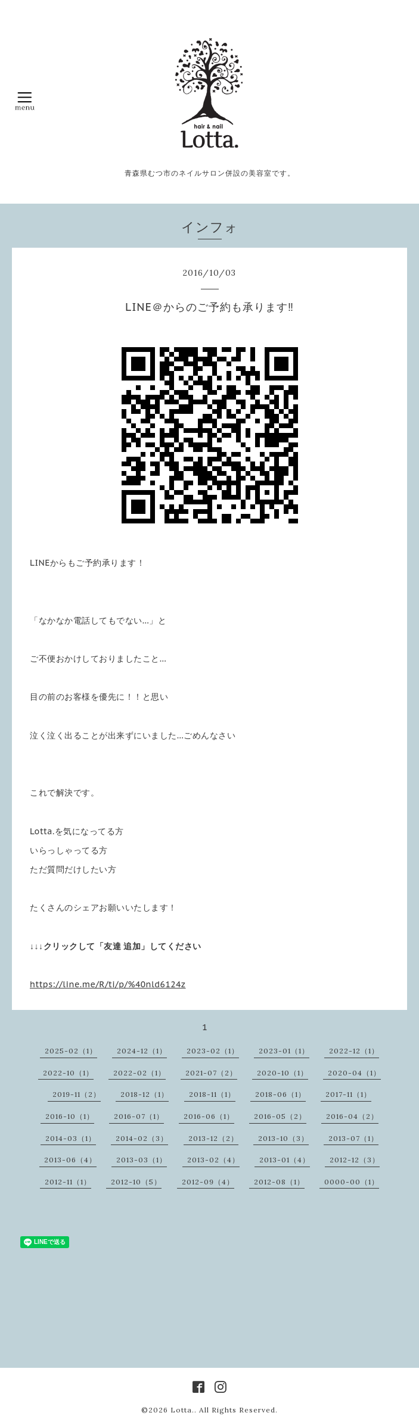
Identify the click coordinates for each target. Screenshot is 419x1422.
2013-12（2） (213, 1138)
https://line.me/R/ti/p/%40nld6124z (108, 984)
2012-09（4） (208, 1181)
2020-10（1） (282, 1072)
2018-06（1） (280, 1094)
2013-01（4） (284, 1159)
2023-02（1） (213, 1050)
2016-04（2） (352, 1116)
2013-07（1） (353, 1138)
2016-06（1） (209, 1116)
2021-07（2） (211, 1072)
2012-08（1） (279, 1181)
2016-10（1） (69, 1116)
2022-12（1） (354, 1050)
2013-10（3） (283, 1138)
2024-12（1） (142, 1050)
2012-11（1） (68, 1181)
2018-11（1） (212, 1094)
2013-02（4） (213, 1159)
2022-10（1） (68, 1072)
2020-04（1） (354, 1072)
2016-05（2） (280, 1116)
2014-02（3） (142, 1138)
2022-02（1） (139, 1072)
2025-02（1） (71, 1050)
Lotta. (182, 1409)
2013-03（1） (141, 1159)
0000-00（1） (351, 1181)
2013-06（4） (70, 1159)
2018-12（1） (144, 1094)
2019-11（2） (76, 1094)
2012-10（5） (136, 1181)
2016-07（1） (139, 1116)
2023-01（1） (284, 1050)
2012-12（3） (355, 1159)
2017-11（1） (348, 1094)
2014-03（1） (70, 1138)
